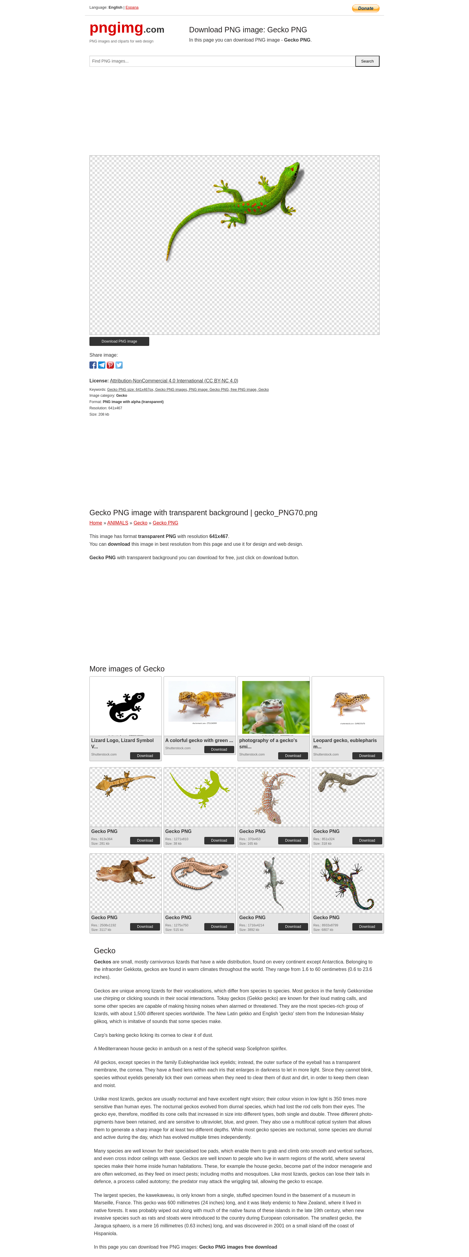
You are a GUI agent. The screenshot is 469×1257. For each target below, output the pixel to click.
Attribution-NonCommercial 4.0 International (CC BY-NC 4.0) (174, 380)
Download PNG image (119, 341)
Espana (132, 7)
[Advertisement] (234, 113)
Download (145, 756)
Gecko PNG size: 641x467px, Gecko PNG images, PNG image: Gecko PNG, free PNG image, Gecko (188, 389)
